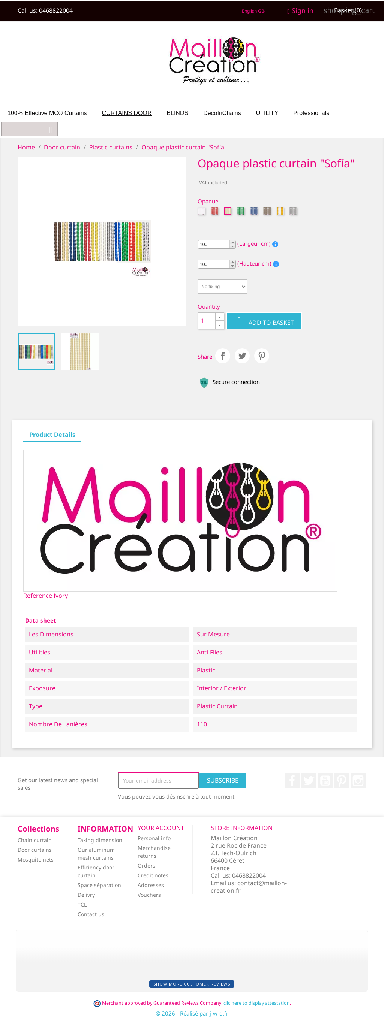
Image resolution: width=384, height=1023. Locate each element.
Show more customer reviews (191, 984)
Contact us (91, 914)
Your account (161, 828)
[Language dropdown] (255, 11)
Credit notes (153, 875)
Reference (37, 595)
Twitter (308, 780)
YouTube (325, 780)
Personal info (154, 838)
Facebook (292, 780)
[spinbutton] (217, 244)
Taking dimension (100, 840)
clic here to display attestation (257, 1003)
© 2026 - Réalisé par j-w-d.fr (192, 1013)
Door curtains (35, 849)
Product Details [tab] (52, 434)
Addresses (151, 885)
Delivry (86, 894)
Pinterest (261, 355)
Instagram (358, 780)
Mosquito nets (36, 859)
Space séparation (99, 885)
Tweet (242, 355)
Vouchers (149, 894)
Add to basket (264, 321)
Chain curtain (35, 840)
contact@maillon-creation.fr (249, 887)
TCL (82, 904)
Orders (146, 865)
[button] (233, 242)
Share (222, 355)
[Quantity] (207, 320)
